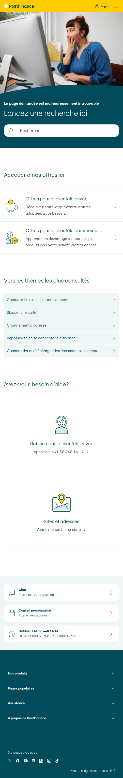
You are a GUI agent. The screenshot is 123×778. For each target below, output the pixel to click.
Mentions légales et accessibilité (92, 771)
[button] (115, 6)
